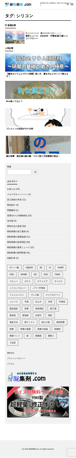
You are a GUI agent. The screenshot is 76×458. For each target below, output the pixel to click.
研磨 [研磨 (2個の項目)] (12, 329)
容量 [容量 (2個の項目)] (26, 309)
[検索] (35, 172)
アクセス (10, 364)
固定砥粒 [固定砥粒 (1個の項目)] (14, 309)
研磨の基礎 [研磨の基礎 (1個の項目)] (25, 329)
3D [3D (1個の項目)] (41, 268)
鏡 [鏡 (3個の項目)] (27, 336)
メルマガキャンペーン (17, 194)
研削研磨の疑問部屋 (16, 253)
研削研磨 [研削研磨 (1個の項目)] (60, 322)
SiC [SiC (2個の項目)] (35, 275)
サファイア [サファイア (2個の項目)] (42, 281)
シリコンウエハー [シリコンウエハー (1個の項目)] (18, 288)
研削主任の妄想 (14, 226)
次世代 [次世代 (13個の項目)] (38, 315)
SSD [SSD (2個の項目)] (46, 275)
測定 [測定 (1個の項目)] (50, 315)
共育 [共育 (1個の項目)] (50, 302)
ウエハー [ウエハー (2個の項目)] (14, 281)
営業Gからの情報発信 (17, 216)
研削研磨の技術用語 (16, 242)
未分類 (10, 221)
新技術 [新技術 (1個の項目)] (13, 315)
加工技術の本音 (14, 200)
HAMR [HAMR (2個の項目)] (61, 268)
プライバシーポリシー (16, 359)
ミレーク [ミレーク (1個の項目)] (14, 302)
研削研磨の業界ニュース (18, 248)
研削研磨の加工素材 (16, 232)
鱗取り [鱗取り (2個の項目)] (51, 336)
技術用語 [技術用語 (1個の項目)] (39, 309)
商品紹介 (11, 205)
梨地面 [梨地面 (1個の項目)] (25, 315)
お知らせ (11, 189)
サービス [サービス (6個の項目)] (58, 281)
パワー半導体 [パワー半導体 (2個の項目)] (39, 288)
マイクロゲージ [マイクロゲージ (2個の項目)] (53, 295)
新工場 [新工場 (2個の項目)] (53, 309)
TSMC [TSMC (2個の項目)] (57, 275)
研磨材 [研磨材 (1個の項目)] (57, 329)
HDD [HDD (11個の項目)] (12, 275)
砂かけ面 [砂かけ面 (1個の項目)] (45, 322)
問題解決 (11, 210)
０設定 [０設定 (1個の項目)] (13, 343)
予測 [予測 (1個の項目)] (26, 302)
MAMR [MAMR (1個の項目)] (24, 275)
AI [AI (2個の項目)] (50, 268)
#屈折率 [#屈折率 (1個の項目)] (29, 268)
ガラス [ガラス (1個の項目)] (27, 281)
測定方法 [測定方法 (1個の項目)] (14, 322)
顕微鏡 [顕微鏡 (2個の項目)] (38, 336)
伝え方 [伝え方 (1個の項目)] (38, 302)
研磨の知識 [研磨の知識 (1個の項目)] (42, 329)
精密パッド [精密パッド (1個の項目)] (15, 336)
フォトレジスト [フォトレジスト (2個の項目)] (17, 295)
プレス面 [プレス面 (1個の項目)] (35, 295)
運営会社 (10, 353)
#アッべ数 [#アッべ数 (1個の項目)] (14, 268)
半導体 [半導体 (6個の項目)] (62, 302)
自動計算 (11, 258)
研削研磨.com (34, 449)
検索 (9, 167)
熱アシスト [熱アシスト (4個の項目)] (29, 322)
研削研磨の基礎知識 (16, 237)
